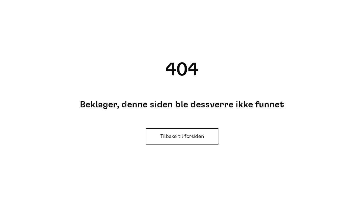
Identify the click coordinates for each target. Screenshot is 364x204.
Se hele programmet (279, 17)
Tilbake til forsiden (182, 136)
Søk (228, 17)
